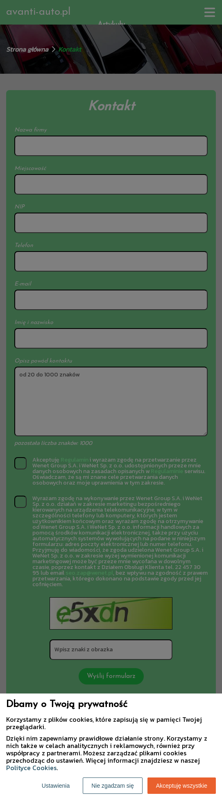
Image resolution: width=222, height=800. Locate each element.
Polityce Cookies (31, 768)
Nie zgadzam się (112, 785)
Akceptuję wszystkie (181, 785)
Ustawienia (56, 785)
